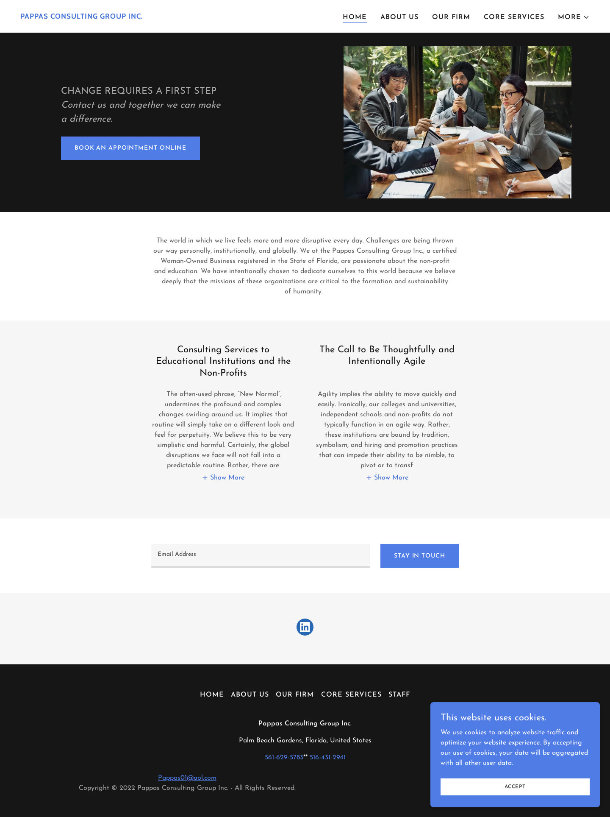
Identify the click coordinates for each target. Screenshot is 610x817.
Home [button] (212, 695)
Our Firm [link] (451, 17)
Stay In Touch (419, 556)
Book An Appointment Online (130, 148)
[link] (159, 17)
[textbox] (260, 556)
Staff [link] (399, 695)
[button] (574, 17)
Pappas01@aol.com (187, 778)
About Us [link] (399, 17)
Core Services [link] (514, 17)
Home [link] (355, 17)
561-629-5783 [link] (284, 757)
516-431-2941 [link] (328, 757)
